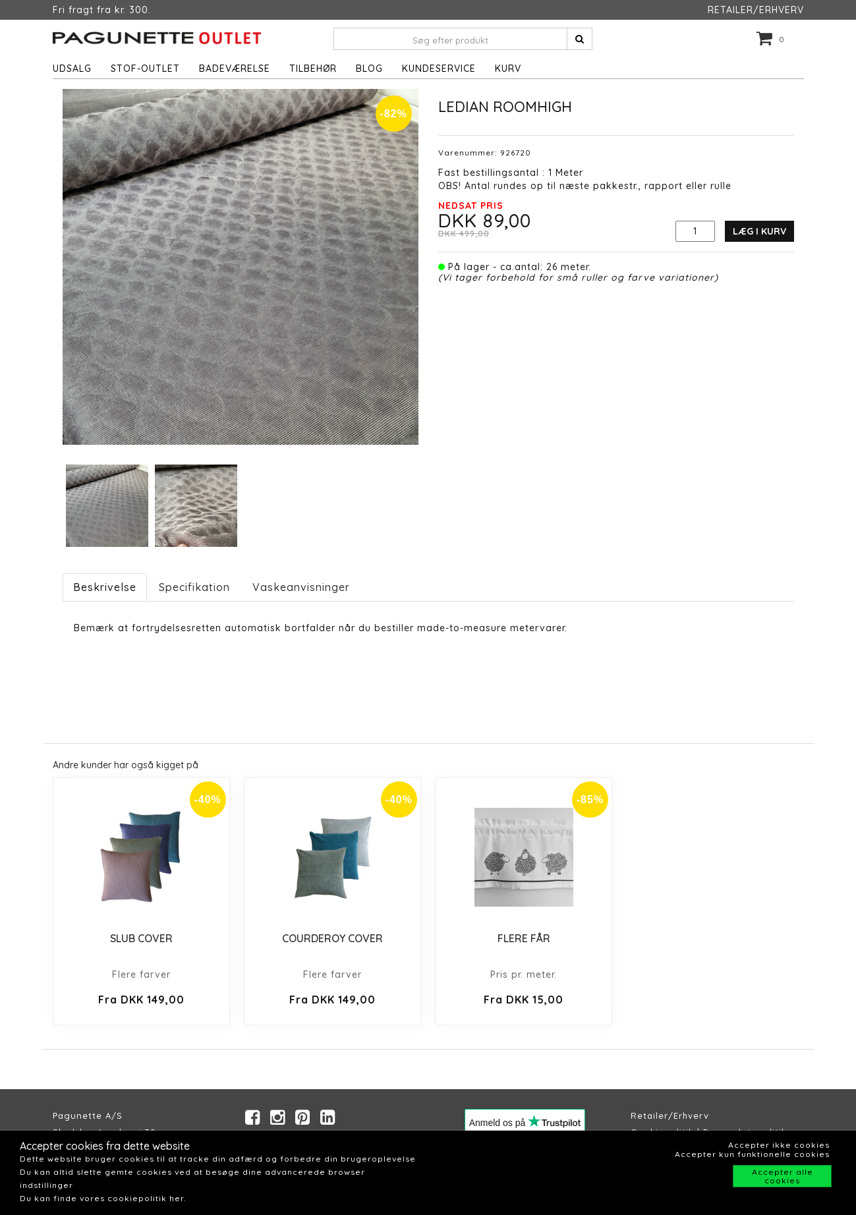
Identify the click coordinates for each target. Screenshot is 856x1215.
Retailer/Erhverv (670, 1115)
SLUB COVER (141, 938)
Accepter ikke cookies (779, 1145)
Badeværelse (234, 68)
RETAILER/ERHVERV (756, 10)
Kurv (508, 68)
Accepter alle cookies (782, 1176)
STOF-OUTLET (145, 68)
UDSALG (72, 68)
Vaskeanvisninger (301, 587)
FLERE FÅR (524, 938)
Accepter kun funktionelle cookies (752, 1154)
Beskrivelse (104, 587)
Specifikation (194, 587)
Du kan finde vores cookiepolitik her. (103, 1198)
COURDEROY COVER (332, 938)
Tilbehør (313, 68)
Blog (369, 68)
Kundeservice (439, 68)
